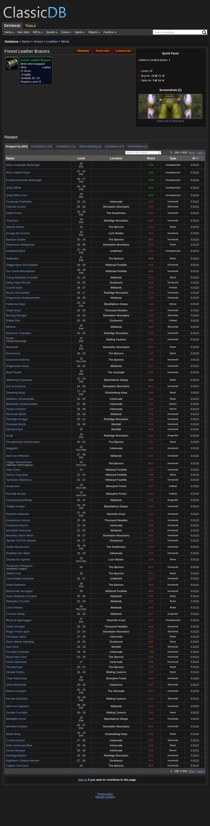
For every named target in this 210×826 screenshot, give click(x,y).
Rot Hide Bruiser (16, 493)
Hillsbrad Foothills (116, 264)
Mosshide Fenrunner (18, 530)
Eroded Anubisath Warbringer (24, 180)
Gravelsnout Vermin (18, 520)
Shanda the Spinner (18, 559)
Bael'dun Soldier (16, 239)
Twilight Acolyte (15, 506)
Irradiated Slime (15, 251)
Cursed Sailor (14, 287)
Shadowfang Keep (116, 392)
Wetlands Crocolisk (17, 601)
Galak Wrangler (15, 626)
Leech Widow (14, 607)
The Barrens (116, 226)
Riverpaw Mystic (16, 424)
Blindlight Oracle (16, 718)
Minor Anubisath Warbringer (23, 165)
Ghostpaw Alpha (16, 636)
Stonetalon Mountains (116, 206)
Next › (192, 152)
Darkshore (116, 684)
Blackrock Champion (18, 333)
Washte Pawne (15, 226)
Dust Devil (12, 646)
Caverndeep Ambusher (20, 578)
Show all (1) (178, 121)
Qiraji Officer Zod (16, 195)
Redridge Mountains (116, 220)
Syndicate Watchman (19, 479)
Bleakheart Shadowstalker (22, 404)
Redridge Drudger (17, 419)
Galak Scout (13, 310)
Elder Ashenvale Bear (19, 745)
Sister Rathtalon (16, 584)
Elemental (173, 206)
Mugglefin (12, 448)
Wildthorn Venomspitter (20, 398)
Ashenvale (116, 201)
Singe (9, 435)
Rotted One (13, 320)
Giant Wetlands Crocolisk (21, 596)
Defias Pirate (14, 213)
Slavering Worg (15, 392)
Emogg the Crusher (18, 233)
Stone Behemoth (16, 684)
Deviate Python (15, 672)
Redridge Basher (16, 755)
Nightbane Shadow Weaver (22, 760)
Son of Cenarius (16, 386)
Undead (173, 287)
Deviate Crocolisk (16, 712)
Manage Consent (104, 796)
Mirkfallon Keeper (16, 726)
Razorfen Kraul (116, 514)
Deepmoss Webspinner (20, 244)
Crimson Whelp (15, 613)
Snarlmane (12, 486)
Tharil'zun (12, 220)
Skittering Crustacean (19, 379)
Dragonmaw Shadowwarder (23, 297)
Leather (52, 41)
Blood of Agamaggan (19, 620)
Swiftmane (12, 258)
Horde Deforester (16, 661)
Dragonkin (173, 435)
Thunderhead (14, 667)
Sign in (82, 779)
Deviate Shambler (17, 698)
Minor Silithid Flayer (18, 172)
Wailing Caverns (116, 339)
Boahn (10, 338)
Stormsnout (13, 353)
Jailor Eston (13, 469)
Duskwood (116, 282)
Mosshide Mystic (16, 414)
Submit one (163, 121)
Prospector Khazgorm (19, 565)
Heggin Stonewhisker (19, 462)
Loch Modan (116, 233)
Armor (38, 41)
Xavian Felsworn (16, 409)
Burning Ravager (16, 315)
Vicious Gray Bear (17, 474)
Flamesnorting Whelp (19, 500)
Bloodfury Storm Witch (19, 535)
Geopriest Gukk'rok (17, 359)
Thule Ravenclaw (16, 678)
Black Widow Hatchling (20, 641)
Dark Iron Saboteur (17, 706)
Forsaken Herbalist (17, 651)
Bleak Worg (13, 734)
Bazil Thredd (13, 372)
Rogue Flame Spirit (17, 631)
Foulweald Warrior (17, 525)
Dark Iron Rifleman (17, 455)
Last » (201, 152)
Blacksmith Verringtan (19, 591)
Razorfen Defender (17, 514)
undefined (116, 251)
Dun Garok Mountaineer (20, 271)
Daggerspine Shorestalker (22, 264)
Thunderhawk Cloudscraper (23, 441)
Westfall (116, 424)
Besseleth (12, 347)
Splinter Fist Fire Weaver (21, 540)
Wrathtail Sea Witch (18, 553)
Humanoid (173, 201)
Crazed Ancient (15, 740)
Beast (173, 227)
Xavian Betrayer (16, 750)
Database (12, 41)
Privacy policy (105, 793)
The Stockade (116, 372)
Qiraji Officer (13, 187)
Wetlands (116, 277)
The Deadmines (116, 213)
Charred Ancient (16, 206)
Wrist (65, 41)
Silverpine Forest (116, 486)
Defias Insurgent (16, 691)
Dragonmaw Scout (17, 366)
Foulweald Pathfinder (19, 201)
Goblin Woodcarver (17, 546)
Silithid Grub (13, 573)
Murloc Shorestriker (18, 292)
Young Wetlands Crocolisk (22, 277)
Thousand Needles (116, 310)
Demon (173, 304)
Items (26, 41)
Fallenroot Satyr (15, 304)
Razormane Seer (16, 656)
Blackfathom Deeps (116, 304)
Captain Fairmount (17, 765)
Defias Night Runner (18, 282)
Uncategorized (172, 165)
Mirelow (11, 326)
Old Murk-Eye (14, 429)
